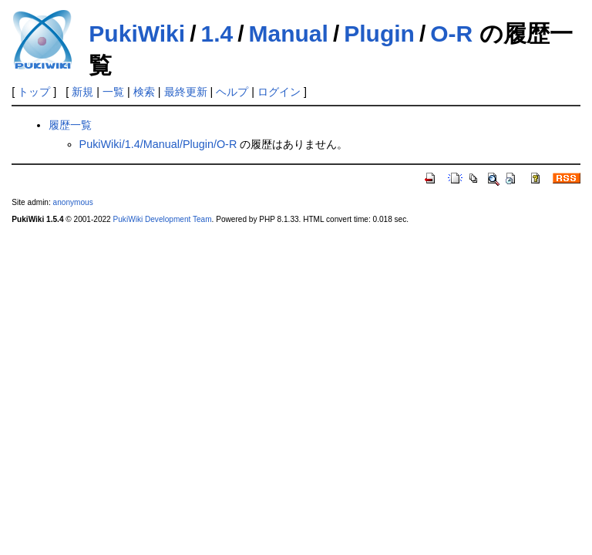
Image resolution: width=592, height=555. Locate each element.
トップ (34, 92)
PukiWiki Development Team (162, 219)
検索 (144, 92)
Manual (288, 33)
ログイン (279, 92)
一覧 (113, 92)
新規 (82, 92)
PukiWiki (137, 33)
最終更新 (185, 92)
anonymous (73, 202)
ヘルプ (232, 92)
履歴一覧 (70, 125)
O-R (451, 33)
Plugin (379, 33)
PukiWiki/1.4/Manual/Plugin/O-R (158, 144)
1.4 (216, 33)
